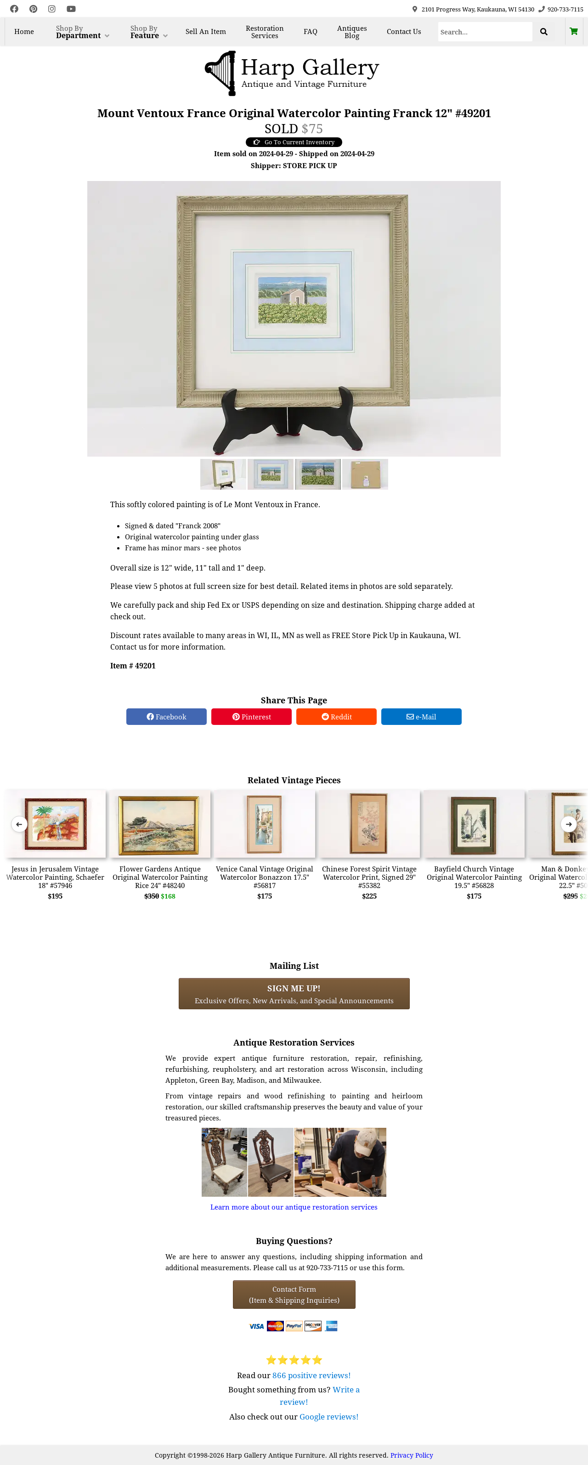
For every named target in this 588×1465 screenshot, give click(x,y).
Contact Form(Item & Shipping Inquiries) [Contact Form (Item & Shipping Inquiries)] (294, 1294)
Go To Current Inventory (294, 142)
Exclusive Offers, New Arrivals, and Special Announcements (294, 993)
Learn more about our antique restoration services (294, 1206)
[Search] (485, 31)
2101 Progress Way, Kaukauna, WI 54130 (478, 9)
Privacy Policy (411, 1455)
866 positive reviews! (311, 1375)
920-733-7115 (565, 9)
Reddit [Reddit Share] (337, 716)
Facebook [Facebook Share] (167, 716)
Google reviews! (329, 1416)
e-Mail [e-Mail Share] (421, 716)
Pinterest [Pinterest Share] (251, 716)
